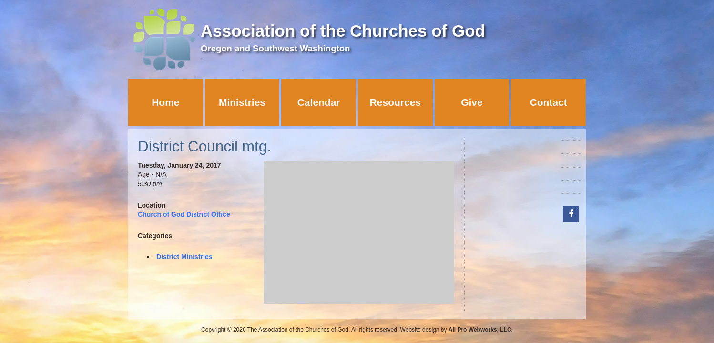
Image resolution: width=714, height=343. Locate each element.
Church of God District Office (184, 214)
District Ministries (184, 257)
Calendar (318, 102)
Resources (395, 102)
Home (165, 102)
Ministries (242, 102)
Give (472, 102)
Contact (548, 102)
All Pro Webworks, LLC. (481, 329)
